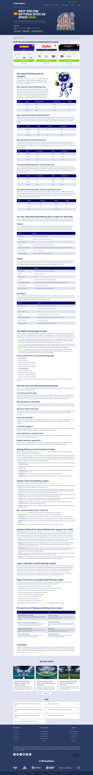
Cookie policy (32, 773)
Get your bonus (24, 60)
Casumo (27, 104)
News (79, 5)
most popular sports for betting (57, 483)
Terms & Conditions (64, 773)
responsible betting (43, 603)
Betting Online (16, 7)
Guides (72, 5)
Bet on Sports (55, 5)
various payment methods (48, 532)
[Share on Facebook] (26, 31)
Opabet (19, 226)
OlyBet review (46, 63)
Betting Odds (64, 5)
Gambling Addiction (21, 773)
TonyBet (27, 110)
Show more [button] (16, 25)
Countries (23, 7)
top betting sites (34, 78)
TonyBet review (69, 63)
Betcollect (19, 295)
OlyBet (27, 107)
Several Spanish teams (22, 512)
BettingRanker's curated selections (34, 652)
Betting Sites (46, 5)
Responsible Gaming (52, 773)
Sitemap (73, 773)
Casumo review (24, 63)
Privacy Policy (41, 773)
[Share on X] (18, 31)
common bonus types (42, 451)
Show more (46, 693)
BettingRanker (21, 388)
